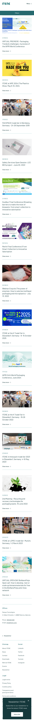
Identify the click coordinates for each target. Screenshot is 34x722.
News (4, 652)
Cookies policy (6, 687)
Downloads (5, 659)
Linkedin (21, 648)
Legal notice (6, 679)
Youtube (20, 659)
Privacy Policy (6, 683)
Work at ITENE (6, 662)
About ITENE (6, 648)
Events (4, 666)
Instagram (21, 662)
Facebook (21, 655)
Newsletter (6, 670)
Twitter (20, 652)
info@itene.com (12, 622)
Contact (4, 655)
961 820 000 (10, 620)
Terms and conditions (9, 696)
